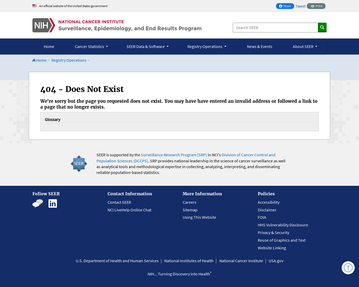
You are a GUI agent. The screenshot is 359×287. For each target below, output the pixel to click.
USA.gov (276, 260)
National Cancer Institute (241, 260)
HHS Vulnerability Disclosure (283, 224)
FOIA (262, 217)
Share (286, 6)
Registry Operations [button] (205, 46)
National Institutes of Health (189, 260)
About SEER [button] (303, 46)
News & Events (259, 46)
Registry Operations (68, 60)
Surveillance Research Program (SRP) (174, 154)
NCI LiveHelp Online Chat (129, 209)
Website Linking (272, 247)
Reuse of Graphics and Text (281, 240)
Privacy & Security (273, 232)
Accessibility (268, 202)
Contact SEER (119, 202)
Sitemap (190, 209)
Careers (189, 202)
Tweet (300, 6)
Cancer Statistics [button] (90, 46)
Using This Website (199, 217)
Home (49, 46)
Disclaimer (267, 209)
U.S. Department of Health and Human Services (117, 260)
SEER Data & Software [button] (146, 46)
